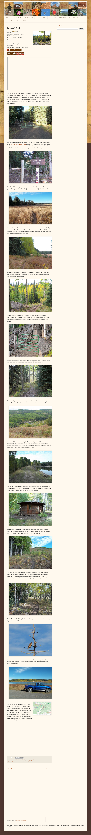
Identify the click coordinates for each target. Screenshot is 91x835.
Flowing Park (14, 144)
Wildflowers (26, 21)
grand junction (34, 760)
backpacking (18, 760)
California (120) (28, 17)
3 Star (13, 760)
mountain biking (19, 761)
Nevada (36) (52, 17)
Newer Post (11, 769)
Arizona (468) (17, 17)
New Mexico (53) (64, 17)
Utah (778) (76, 17)
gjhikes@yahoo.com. (21, 820)
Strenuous (34, 761)
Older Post (48, 769)
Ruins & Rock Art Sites (13, 21)
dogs (29, 760)
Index (34, 21)
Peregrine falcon (27, 761)
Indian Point (22, 144)
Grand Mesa (41, 760)
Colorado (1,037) (41, 17)
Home (7, 17)
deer (27, 760)
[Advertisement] (63, 59)
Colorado (23, 760)
